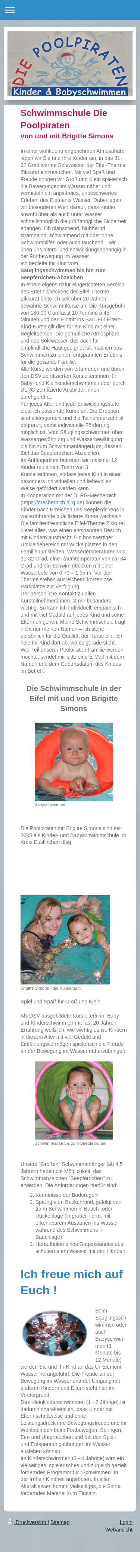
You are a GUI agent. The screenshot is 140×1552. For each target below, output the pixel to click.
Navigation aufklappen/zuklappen (70, 10)
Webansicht (119, 1530)
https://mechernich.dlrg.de (52, 502)
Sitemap (59, 1522)
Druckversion (27, 1522)
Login (126, 1522)
